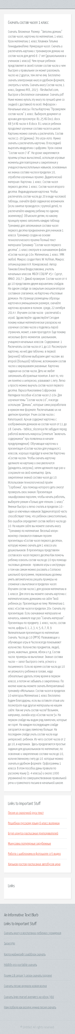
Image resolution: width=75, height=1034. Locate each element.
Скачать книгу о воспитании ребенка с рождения (32, 933)
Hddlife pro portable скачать (20, 964)
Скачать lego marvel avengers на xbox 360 (29, 997)
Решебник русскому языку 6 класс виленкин (34, 823)
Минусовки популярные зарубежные (29, 843)
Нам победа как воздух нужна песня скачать (30, 1007)
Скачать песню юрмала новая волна (25, 986)
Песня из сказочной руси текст (26, 812)
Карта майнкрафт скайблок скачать (25, 954)
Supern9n (9, 943)
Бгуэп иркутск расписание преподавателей (33, 833)
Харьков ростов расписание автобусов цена (34, 864)
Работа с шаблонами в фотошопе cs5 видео (34, 853)
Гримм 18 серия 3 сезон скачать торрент (28, 975)
